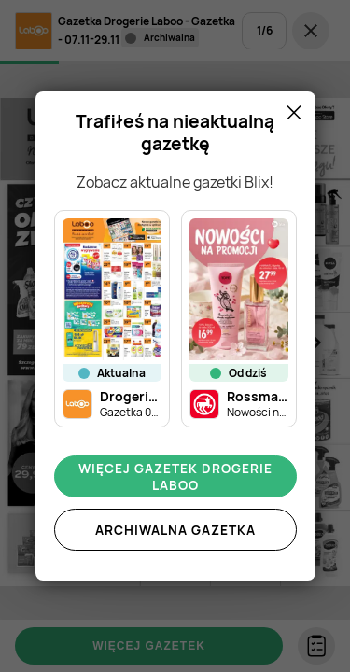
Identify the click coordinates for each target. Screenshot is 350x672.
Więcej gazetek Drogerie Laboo (175, 477)
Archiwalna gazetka (175, 530)
